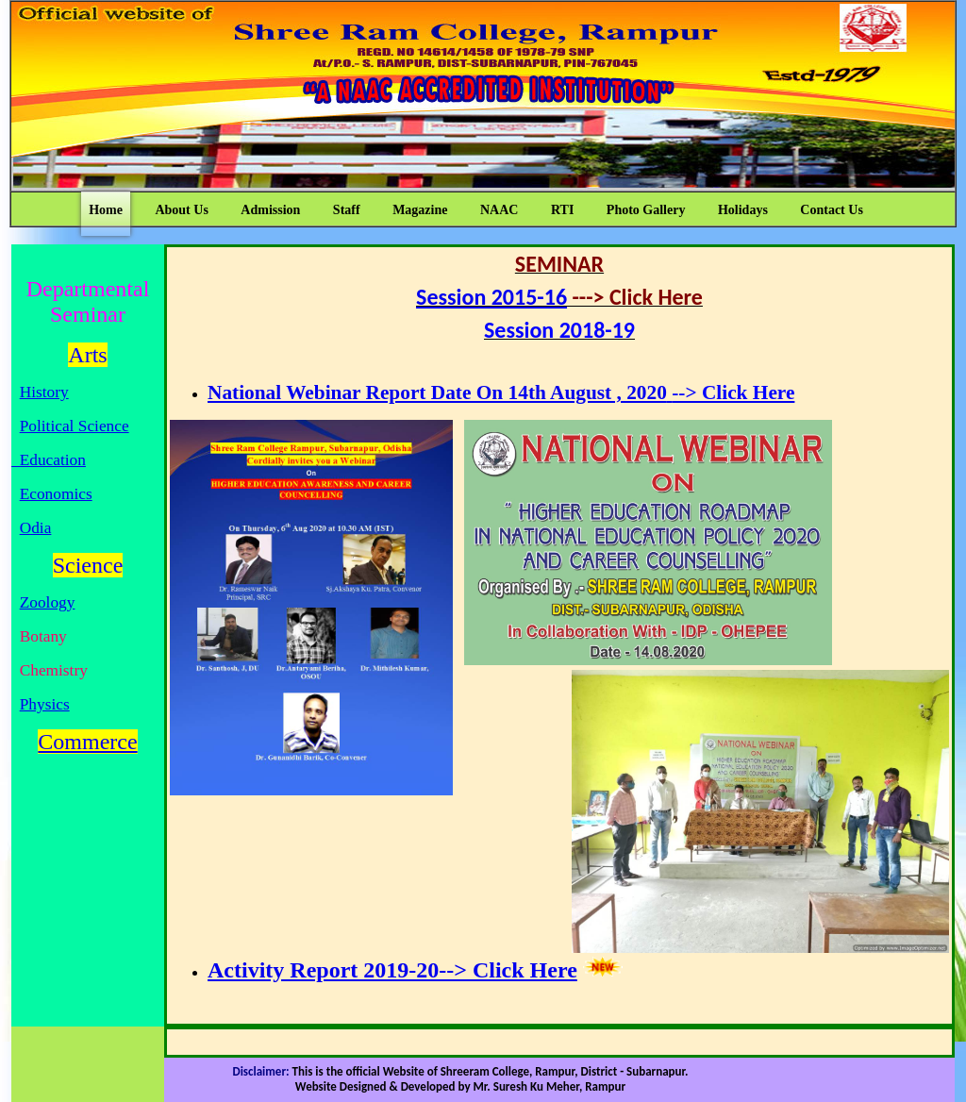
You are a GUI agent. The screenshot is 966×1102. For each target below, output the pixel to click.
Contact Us (831, 210)
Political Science (74, 426)
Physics (45, 704)
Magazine (419, 210)
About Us (181, 210)
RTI (562, 210)
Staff (346, 210)
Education (48, 460)
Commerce (87, 741)
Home (106, 210)
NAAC (499, 210)
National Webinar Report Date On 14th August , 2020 (437, 392)
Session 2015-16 (491, 296)
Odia (36, 528)
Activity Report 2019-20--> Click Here (392, 970)
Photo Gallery (646, 210)
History (44, 392)
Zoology (47, 602)
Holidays (743, 210)
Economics (56, 494)
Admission (270, 210)
